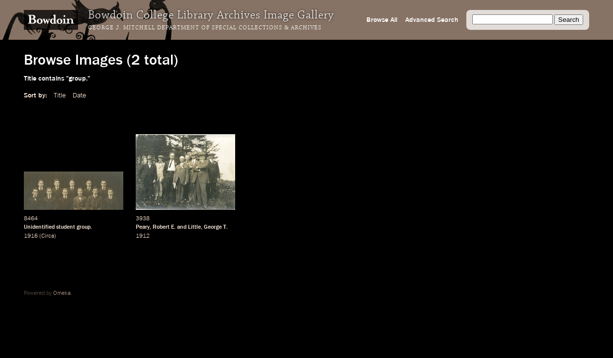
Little (194, 227)
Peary (143, 227)
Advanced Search (431, 19)
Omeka (62, 293)
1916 (31, 236)
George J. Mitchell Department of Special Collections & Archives (205, 27)
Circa (47, 236)
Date (79, 95)
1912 (143, 236)
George (213, 227)
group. (84, 227)
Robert (161, 227)
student (65, 227)
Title (60, 95)
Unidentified (39, 227)
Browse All (381, 19)
